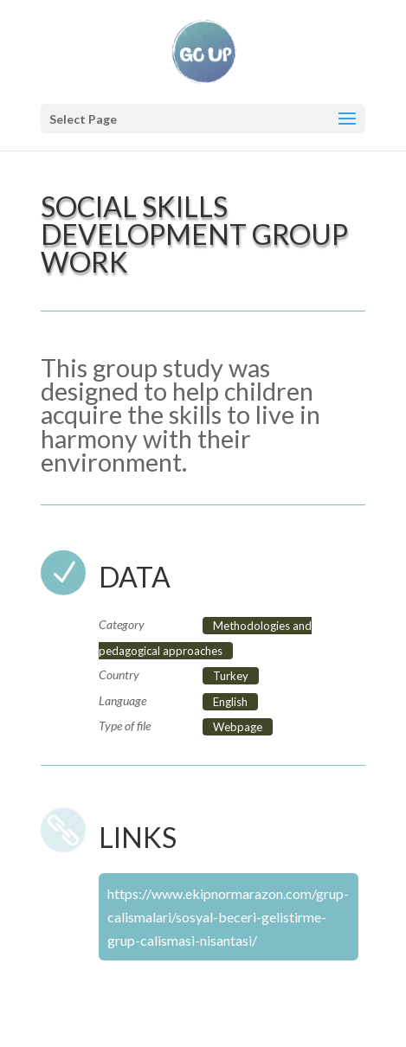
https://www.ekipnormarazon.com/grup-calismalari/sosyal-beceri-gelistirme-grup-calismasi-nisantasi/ (228, 916)
